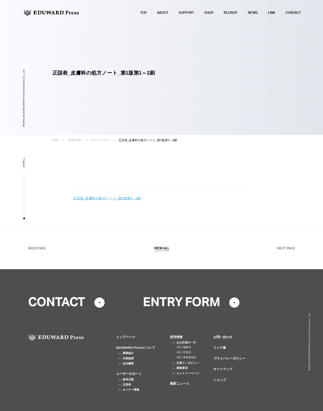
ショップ (219, 380)
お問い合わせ (223, 337)
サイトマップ (223, 369)
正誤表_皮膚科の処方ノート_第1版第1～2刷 (107, 198)
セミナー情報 (129, 389)
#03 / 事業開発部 (186, 357)
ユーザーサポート (129, 373)
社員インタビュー (185, 362)
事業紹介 (126, 353)
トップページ (125, 337)
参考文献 (126, 379)
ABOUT (162, 12)
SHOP (208, 12)
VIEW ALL (161, 248)
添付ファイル (100, 140)
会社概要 (126, 363)
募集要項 (180, 368)
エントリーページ (185, 373)
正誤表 (125, 384)
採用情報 (176, 337)
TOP (143, 12)
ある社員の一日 (184, 342)
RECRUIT (231, 12)
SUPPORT (186, 12)
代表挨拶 (126, 358)
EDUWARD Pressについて (135, 347)
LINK (271, 12)
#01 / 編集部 (184, 347)
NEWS (253, 12)
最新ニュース (179, 383)
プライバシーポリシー (229, 358)
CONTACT (293, 12)
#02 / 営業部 (184, 352)
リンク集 (219, 347)
